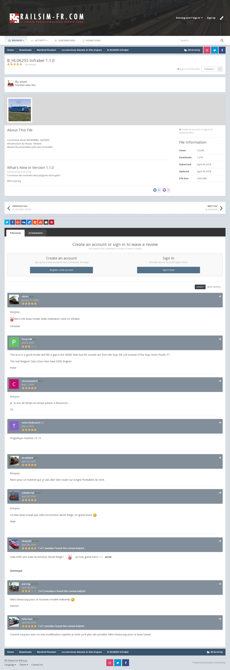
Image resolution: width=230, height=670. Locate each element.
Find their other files (25, 85)
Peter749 (27, 339)
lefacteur (27, 618)
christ (25, 296)
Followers (209, 69)
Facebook (222, 50)
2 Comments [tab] (36, 233)
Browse (17, 40)
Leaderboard (66, 40)
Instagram (207, 50)
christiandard (30, 381)
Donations (93, 40)
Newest (200, 287)
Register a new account (61, 269)
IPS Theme (9, 660)
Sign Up (211, 17)
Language (10, 664)
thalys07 (26, 541)
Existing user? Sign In (189, 17)
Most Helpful (214, 287)
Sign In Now (168, 269)
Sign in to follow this (190, 69)
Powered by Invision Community (209, 662)
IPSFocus (23, 660)
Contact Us (37, 664)
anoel (23, 82)
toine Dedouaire (31, 422)
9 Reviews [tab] (15, 233)
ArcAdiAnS (27, 457)
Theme (23, 664)
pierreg (26, 583)
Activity (40, 40)
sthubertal (28, 492)
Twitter (214, 50)
